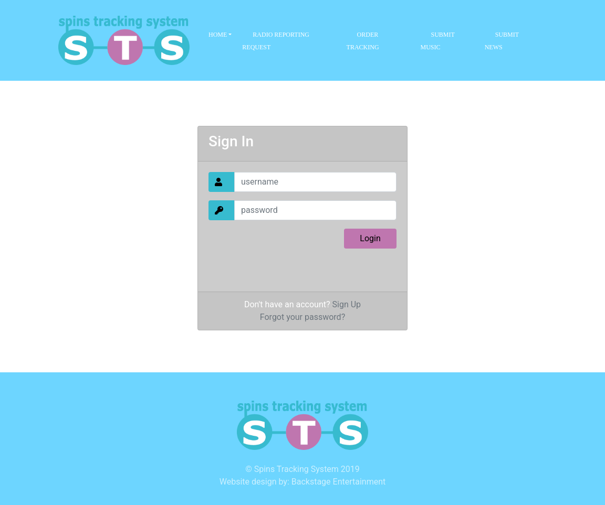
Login (370, 238)
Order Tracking (363, 41)
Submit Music (437, 41)
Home (218, 34)
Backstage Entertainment (338, 482)
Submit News (502, 41)
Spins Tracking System (296, 469)
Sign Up (346, 304)
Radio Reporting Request (275, 41)
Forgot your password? (302, 317)
